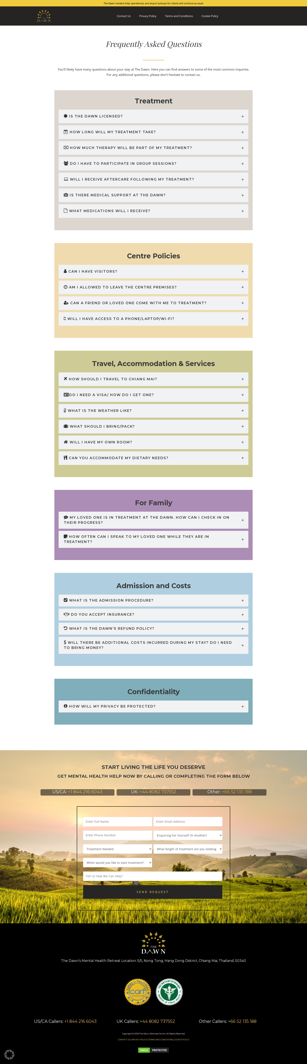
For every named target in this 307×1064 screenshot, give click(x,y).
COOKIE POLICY (181, 1039)
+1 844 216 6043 (85, 791)
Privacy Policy (147, 16)
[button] (9, 1054)
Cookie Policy (209, 16)
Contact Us (124, 16)
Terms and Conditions (179, 16)
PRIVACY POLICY (139, 1039)
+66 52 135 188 (237, 791)
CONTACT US (124, 1039)
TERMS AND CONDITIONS (160, 1039)
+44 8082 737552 (157, 791)
